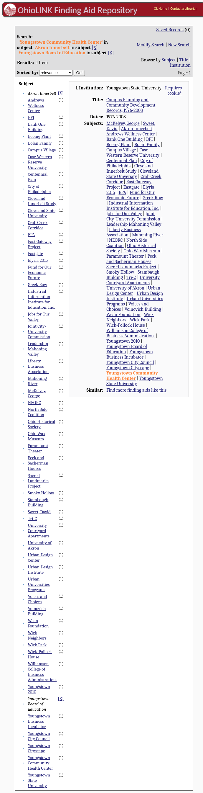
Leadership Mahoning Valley (38, 349)
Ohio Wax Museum (36, 436)
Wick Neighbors (37, 635)
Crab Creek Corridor (37, 225)
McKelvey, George (37, 393)
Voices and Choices (37, 599)
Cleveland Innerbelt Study (42, 201)
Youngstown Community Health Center (40, 763)
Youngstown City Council (39, 736)
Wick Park (37, 645)
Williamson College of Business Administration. (42, 671)
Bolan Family (40, 143)
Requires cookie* (173, 90)
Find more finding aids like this (136, 390)
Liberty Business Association (38, 366)
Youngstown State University (134, 381)
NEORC (34, 402)
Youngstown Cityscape (39, 748)
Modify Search (150, 45)
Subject (169, 60)
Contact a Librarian (183, 8)
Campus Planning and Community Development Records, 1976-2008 (130, 105)
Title (183, 60)
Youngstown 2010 (123, 341)
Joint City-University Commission (39, 331)
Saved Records (170, 29)
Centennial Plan (121, 160)
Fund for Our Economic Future (39, 272)
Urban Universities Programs (38, 584)
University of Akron (125, 288)
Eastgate (35, 253)
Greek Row (37, 284)
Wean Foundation (38, 623)
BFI (31, 117)
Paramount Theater (38, 448)
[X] (95, 47)
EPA (31, 234)
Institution (180, 65)
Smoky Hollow (41, 493)
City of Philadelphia (39, 189)
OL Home (160, 8)
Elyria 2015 (38, 260)
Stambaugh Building (38, 502)
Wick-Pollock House (125, 325)
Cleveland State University (41, 213)
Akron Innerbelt (136, 128)
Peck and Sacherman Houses (38, 463)
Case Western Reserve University (40, 162)
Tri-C (32, 518)
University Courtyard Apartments (38, 531)
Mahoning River (37, 381)
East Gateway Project (40, 244)
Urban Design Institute (40, 569)
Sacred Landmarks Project (38, 481)
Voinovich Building (37, 611)
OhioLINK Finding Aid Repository (78, 10)
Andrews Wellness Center (36, 105)
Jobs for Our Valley (38, 316)
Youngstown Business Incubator (39, 721)
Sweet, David (39, 511)
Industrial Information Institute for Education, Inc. (41, 299)
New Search (179, 45)
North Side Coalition (37, 412)
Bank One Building (36, 127)
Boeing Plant (39, 136)
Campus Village (42, 150)
